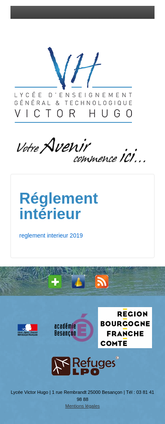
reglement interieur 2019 (51, 235)
